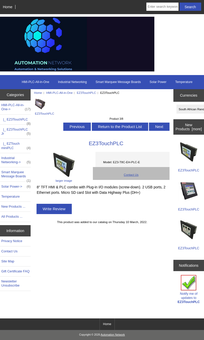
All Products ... (11, 216)
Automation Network (113, 334)
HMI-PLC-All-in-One (59, 92)
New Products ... (13, 206)
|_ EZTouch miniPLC (16, 146)
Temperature (183, 82)
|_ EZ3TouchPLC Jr (16, 131)
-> (16, 107)
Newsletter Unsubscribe (10, 283)
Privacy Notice (11, 241)
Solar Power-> (16, 187)
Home (7, 7)
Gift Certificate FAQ (15, 271)
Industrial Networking (72, 82)
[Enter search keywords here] (162, 7)
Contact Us (9, 251)
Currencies (188, 95)
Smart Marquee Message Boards (118, 82)
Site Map (7, 261)
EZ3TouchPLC (86, 92)
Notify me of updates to (189, 289)
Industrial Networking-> (16, 160)
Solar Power (158, 82)
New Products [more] (188, 127)
